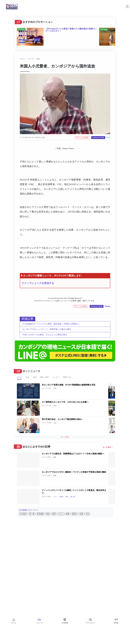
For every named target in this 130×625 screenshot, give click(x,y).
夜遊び (62, 496)
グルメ (55, 496)
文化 (87, 514)
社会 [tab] (27, 377)
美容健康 (40, 514)
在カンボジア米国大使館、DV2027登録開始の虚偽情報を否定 (68, 385)
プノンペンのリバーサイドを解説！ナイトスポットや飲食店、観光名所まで (74, 491)
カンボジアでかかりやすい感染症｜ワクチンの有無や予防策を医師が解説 (74, 472)
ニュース (30, 59)
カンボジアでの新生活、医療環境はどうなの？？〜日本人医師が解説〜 (73, 454)
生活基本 (23, 514)
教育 (54, 514)
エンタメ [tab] (56, 377)
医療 (54, 457)
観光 (67, 496)
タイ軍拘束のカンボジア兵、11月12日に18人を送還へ (65, 402)
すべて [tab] (19, 377)
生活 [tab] (34, 377)
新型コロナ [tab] (67, 377)
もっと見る (65, 437)
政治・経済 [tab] (44, 377)
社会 (38, 59)
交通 (81, 514)
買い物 (72, 496)
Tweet (108, 137)
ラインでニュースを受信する (37, 283)
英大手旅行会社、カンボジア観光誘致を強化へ (62, 419)
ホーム (22, 59)
